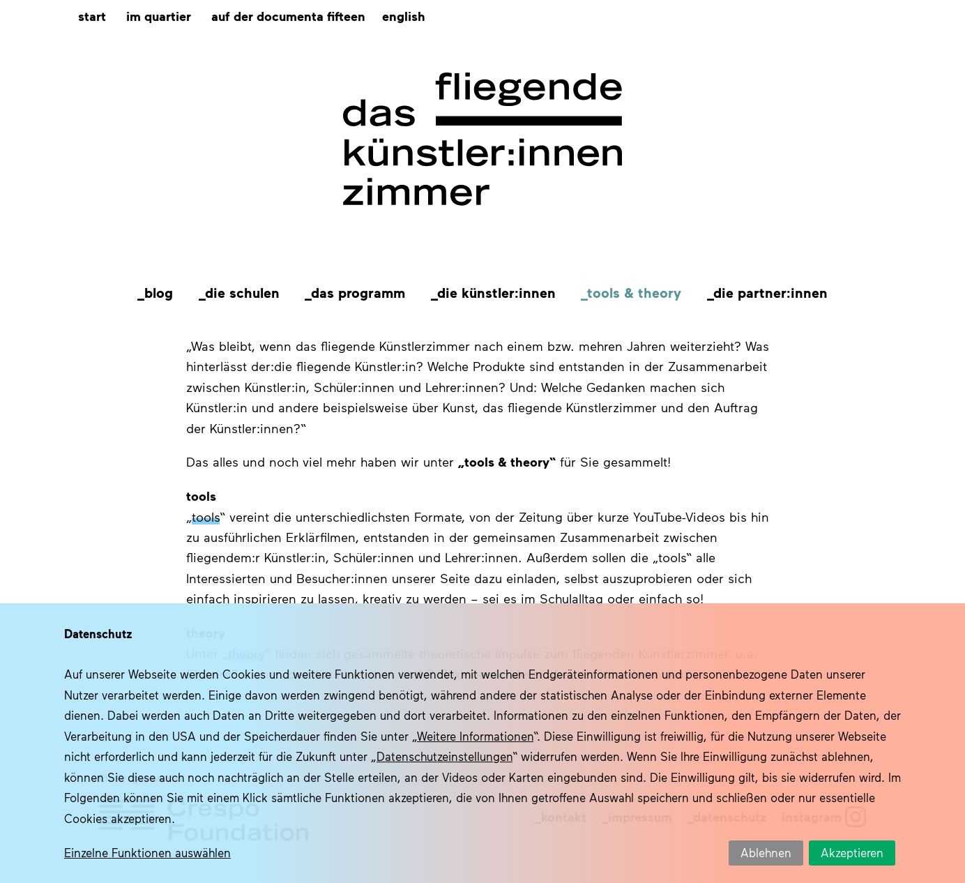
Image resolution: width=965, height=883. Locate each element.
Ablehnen (765, 852)
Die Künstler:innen (496, 292)
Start (92, 16)
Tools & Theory (634, 292)
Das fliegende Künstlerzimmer (482, 139)
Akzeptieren (852, 852)
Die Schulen (242, 292)
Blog (158, 292)
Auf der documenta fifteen (288, 16)
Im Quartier (158, 16)
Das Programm (358, 292)
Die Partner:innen (770, 292)
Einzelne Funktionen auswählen (147, 852)
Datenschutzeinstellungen (444, 756)
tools (206, 516)
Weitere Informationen (475, 736)
